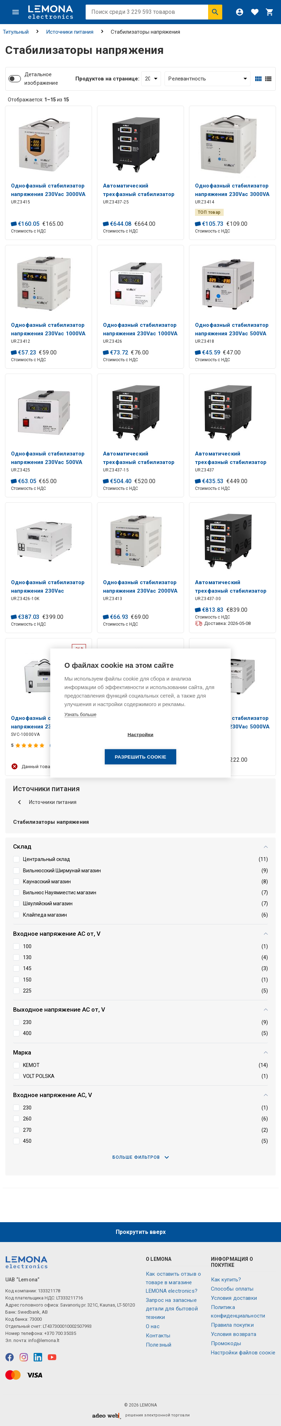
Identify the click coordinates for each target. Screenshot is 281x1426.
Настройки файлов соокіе (243, 1352)
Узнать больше (80, 725)
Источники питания (69, 32)
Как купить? (226, 1279)
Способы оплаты (232, 1289)
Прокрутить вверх (141, 1232)
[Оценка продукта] (31, 745)
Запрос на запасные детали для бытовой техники (172, 1308)
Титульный (16, 32)
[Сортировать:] (208, 78)
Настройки (100, 746)
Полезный (158, 1345)
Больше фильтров (141, 1157)
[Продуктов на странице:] (151, 78)
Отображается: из (38, 99)
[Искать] (215, 12)
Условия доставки (234, 1298)
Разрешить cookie (181, 746)
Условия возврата (233, 1334)
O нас (153, 1326)
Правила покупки (232, 1325)
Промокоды (226, 1343)
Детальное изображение (41, 78)
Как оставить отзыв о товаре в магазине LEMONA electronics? (173, 1282)
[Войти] (239, 12)
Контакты (158, 1335)
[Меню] (15, 12)
